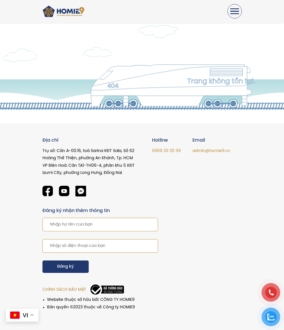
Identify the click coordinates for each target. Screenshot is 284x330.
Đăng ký (65, 267)
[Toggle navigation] (234, 11)
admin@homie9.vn (211, 151)
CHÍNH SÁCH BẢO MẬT (64, 290)
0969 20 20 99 (166, 151)
